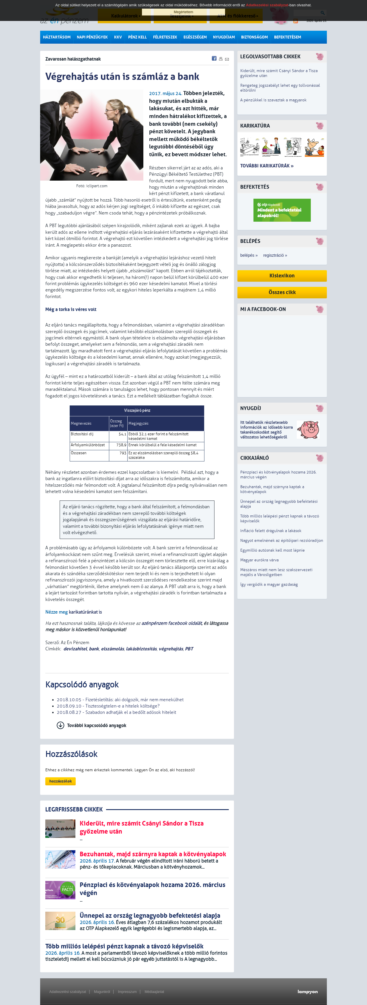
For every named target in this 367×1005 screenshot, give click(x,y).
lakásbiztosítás (141, 649)
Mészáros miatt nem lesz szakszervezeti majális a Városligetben (276, 572)
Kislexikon (282, 276)
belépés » (249, 255)
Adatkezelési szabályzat (67, 992)
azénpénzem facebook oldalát (171, 623)
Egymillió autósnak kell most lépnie (272, 550)
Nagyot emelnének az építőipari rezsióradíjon (281, 540)
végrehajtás (171, 649)
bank (94, 649)
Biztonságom (254, 37)
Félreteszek (165, 37)
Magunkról (102, 992)
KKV (118, 37)
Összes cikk (282, 292)
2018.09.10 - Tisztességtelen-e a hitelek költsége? (108, 706)
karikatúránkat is (85, 612)
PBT (189, 649)
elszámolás (112, 649)
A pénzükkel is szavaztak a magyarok (273, 100)
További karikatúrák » (267, 166)
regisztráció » (275, 255)
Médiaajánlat (154, 992)
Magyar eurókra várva (259, 560)
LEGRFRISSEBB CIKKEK (74, 809)
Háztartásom (57, 37)
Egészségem (195, 37)
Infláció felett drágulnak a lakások (270, 530)
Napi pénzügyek (92, 37)
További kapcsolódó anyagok (96, 725)
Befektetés (254, 187)
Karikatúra (255, 126)
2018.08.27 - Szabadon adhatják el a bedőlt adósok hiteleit (116, 712)
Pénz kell (137, 37)
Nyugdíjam (224, 37)
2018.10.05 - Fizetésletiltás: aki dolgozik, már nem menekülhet (120, 699)
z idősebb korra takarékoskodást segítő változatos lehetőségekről (266, 432)
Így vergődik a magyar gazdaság (269, 584)
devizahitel (75, 649)
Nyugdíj (250, 408)
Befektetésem (287, 37)
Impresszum (127, 992)
